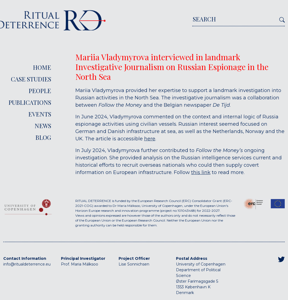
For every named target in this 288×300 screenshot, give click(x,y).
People (40, 91)
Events (39, 114)
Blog (43, 137)
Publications (29, 102)
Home (42, 67)
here (149, 139)
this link (200, 172)
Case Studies (31, 79)
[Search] (234, 21)
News (43, 126)
